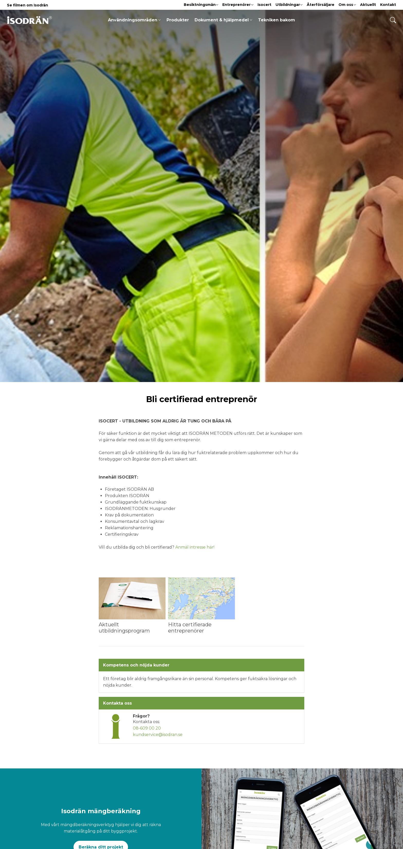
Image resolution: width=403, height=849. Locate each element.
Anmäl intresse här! (194, 547)
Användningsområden (134, 20)
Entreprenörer (237, 4)
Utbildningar (289, 4)
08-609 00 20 (147, 728)
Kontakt (388, 4)
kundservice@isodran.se (157, 734)
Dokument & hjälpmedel (223, 20)
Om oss (347, 4)
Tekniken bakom (276, 20)
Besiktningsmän (201, 4)
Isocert (264, 4)
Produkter (178, 20)
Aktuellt (368, 4)
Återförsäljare (320, 4)
